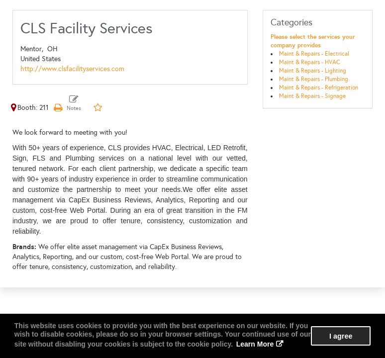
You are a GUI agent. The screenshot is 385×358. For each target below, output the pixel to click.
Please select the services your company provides (313, 41)
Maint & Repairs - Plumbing (313, 79)
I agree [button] (340, 336)
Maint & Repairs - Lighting (312, 70)
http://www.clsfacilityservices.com (72, 69)
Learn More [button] (255, 344)
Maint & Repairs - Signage (312, 95)
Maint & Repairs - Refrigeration (318, 87)
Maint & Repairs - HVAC (309, 62)
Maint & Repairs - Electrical (314, 53)
